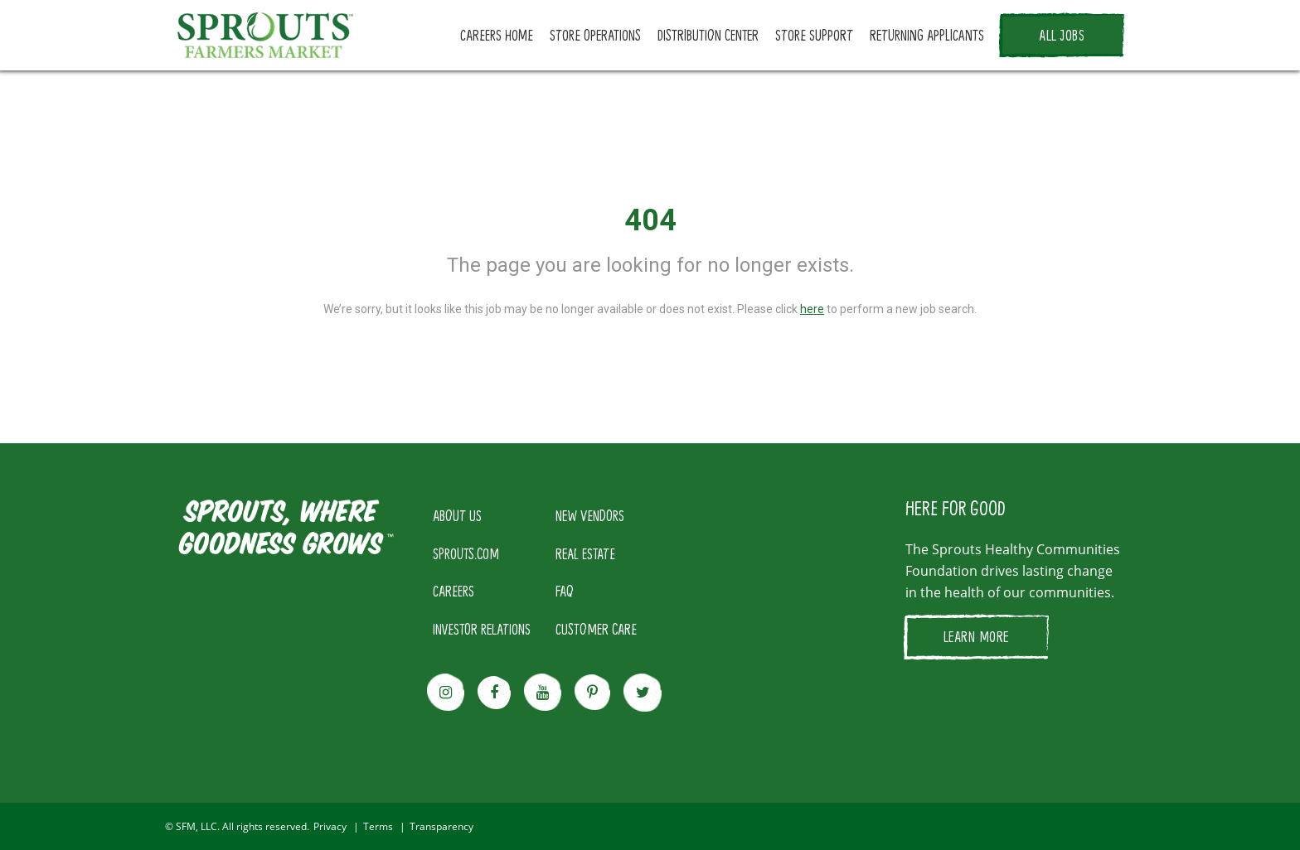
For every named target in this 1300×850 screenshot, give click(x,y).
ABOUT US (457, 515)
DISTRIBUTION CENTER (708, 35)
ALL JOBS (1061, 35)
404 (650, 220)
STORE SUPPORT (814, 35)
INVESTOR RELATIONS (482, 629)
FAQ (564, 591)
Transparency (441, 826)
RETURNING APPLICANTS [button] (927, 35)
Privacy (330, 826)
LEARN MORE (976, 636)
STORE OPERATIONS (595, 35)
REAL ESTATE (585, 553)
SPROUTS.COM (466, 553)
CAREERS (453, 591)
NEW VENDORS (589, 515)
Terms (378, 826)
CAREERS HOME (496, 35)
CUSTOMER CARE (596, 629)
